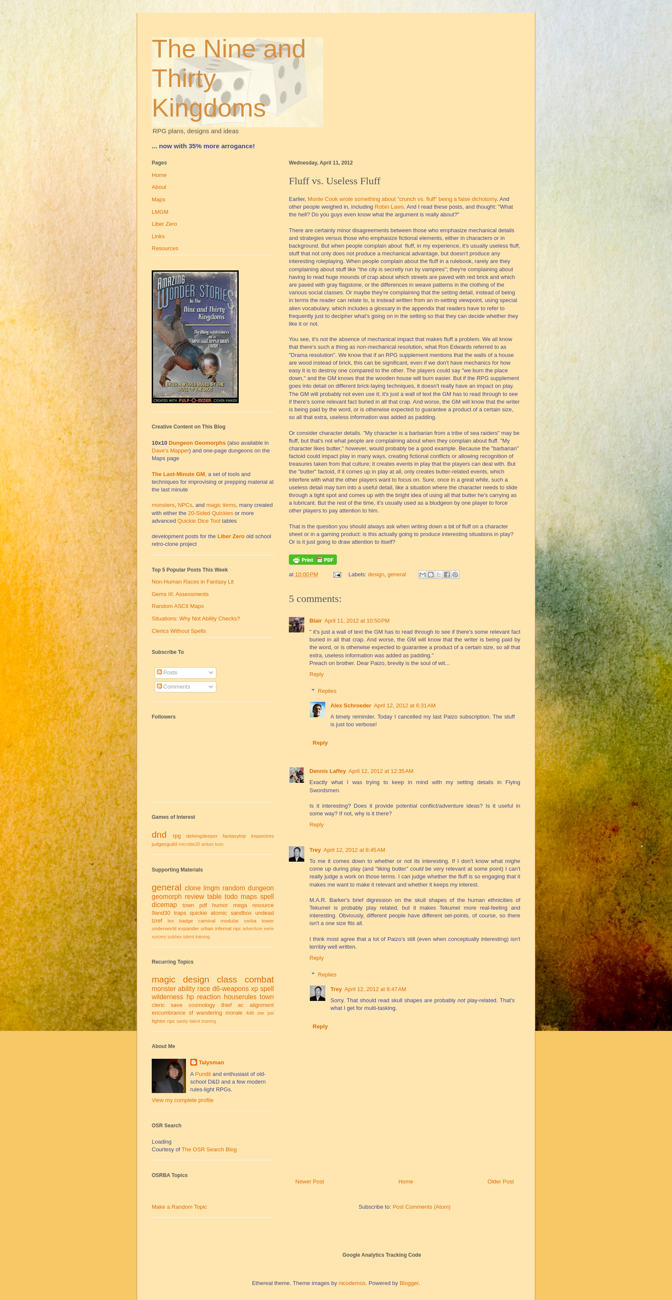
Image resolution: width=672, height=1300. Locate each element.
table (214, 896)
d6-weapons (231, 988)
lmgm (212, 888)
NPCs (185, 505)
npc (237, 928)
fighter (158, 1021)
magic (163, 979)
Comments (173, 686)
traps (180, 913)
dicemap (164, 904)
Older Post (501, 1181)
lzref (157, 920)
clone (193, 888)
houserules (240, 996)
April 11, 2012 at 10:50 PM (357, 620)
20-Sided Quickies (211, 513)
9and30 (161, 913)
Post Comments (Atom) (421, 1207)
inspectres (262, 836)
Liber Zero (164, 224)
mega (240, 905)
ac (241, 1005)
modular (230, 920)
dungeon (261, 888)
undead (264, 913)
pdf (203, 905)
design (376, 574)
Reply (316, 674)
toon (219, 844)
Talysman (211, 1062)
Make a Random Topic (179, 1207)
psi (270, 1012)
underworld (164, 928)
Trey (315, 850)
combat (259, 979)
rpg (177, 836)
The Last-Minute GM (178, 474)
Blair (315, 620)
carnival (207, 920)
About (159, 187)
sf (191, 1012)
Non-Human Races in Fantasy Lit (193, 581)
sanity (182, 1021)
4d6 (250, 1012)
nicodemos (352, 1283)
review (194, 896)
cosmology (202, 1005)
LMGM (160, 212)
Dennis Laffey (327, 771)
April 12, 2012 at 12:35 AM (380, 771)
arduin (207, 844)
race (203, 988)
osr (260, 1012)
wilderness (167, 996)
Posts (167, 672)
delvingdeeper (201, 836)
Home (406, 1181)
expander (188, 928)
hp (190, 996)
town (188, 905)
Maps (158, 199)
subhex (175, 937)
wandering (209, 1012)
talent (188, 937)
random (233, 888)
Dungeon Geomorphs (197, 443)
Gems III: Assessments (180, 594)
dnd (159, 834)
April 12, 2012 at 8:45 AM (354, 850)
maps (249, 896)
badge (186, 920)
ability (186, 988)
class (227, 979)
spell (267, 896)
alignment (262, 1005)
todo (231, 896)
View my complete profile (182, 1100)
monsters (163, 505)
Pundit (203, 1074)
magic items (221, 505)
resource (263, 905)
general (396, 574)
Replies (327, 691)
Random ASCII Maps (178, 606)
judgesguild (164, 844)
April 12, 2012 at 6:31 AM (404, 705)
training (202, 937)
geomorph (167, 896)
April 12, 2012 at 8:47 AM (375, 989)
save (176, 1005)
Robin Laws (389, 207)
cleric (158, 1005)
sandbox (241, 913)
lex (171, 920)
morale (234, 1012)
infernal (223, 928)
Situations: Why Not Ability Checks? (196, 618)
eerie (269, 928)
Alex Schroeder (350, 705)
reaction (209, 996)
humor (220, 905)
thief (226, 1005)
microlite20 (189, 844)
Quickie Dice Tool (198, 521)
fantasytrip (234, 836)
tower (267, 920)
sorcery (159, 937)
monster (164, 988)
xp (254, 988)
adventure (252, 928)
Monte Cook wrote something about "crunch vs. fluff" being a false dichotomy (402, 199)
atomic (219, 913)
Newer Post (309, 1181)
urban (207, 928)
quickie (198, 913)
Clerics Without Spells (179, 631)
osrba (250, 920)
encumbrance (169, 1012)
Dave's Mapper (170, 450)
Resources (165, 248)
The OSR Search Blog (209, 1149)
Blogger (408, 1283)
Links (158, 236)
